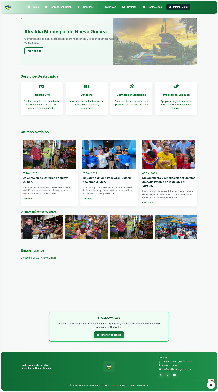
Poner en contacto (109, 334)
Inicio (33, 7)
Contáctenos (152, 7)
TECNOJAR (114, 385)
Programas (107, 7)
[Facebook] (161, 375)
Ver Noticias (34, 50)
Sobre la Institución (58, 7)
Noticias (129, 7)
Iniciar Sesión (178, 7)
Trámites (85, 7)
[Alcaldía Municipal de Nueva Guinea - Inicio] (8, 7)
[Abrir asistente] (211, 385)
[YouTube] (174, 375)
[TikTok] (168, 375)
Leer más (28, 198)
